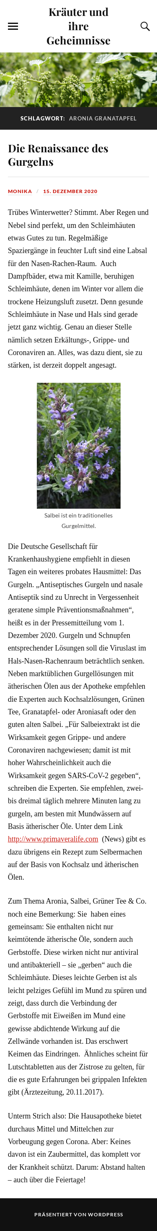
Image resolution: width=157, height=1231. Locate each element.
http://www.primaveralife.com (53, 839)
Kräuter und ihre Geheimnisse (78, 25)
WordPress (105, 1214)
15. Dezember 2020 (70, 191)
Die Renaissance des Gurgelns (58, 154)
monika (20, 191)
